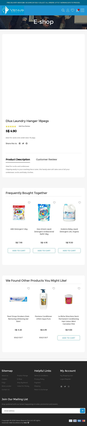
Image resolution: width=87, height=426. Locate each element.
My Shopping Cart (66, 375)
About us (5, 375)
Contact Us (5, 389)
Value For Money (23, 386)
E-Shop (19, 379)
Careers (4, 379)
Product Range (22, 375)
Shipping (37, 386)
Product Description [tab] (18, 159)
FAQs (3, 382)
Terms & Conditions (41, 375)
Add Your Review (24, 126)
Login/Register (65, 379)
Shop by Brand (22, 382)
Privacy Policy (39, 379)
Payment (37, 382)
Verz (26, 423)
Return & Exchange (41, 389)
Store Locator (6, 386)
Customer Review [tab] (46, 159)
